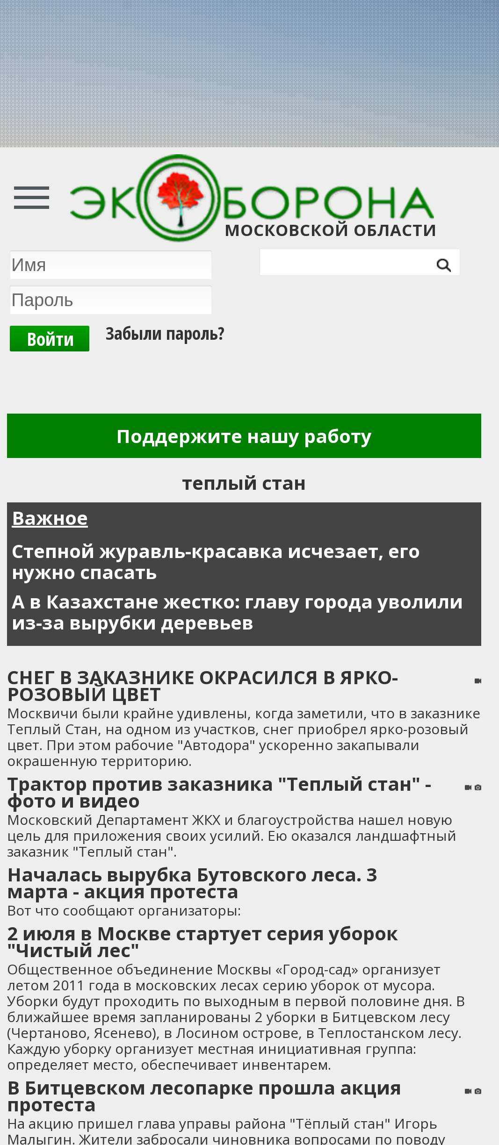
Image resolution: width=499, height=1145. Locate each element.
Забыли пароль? (165, 330)
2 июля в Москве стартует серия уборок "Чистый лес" (202, 941)
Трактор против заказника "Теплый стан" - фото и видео (219, 792)
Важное (50, 517)
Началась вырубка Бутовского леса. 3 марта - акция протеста (192, 882)
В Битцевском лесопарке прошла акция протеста (204, 1095)
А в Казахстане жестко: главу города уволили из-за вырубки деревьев (237, 611)
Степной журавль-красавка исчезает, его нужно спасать (216, 561)
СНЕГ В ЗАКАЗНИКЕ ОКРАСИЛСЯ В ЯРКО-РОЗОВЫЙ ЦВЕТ (202, 685)
